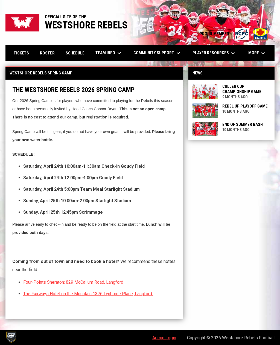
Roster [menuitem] (47, 53)
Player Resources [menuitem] (214, 53)
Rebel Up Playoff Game (245, 106)
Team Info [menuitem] (108, 53)
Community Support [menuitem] (157, 53)
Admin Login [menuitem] (164, 337)
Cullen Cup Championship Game (241, 89)
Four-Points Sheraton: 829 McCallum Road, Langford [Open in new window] (73, 282)
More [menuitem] (257, 53)
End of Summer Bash (242, 124)
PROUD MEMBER (234, 33)
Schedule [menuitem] (75, 53)
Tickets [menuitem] (21, 53)
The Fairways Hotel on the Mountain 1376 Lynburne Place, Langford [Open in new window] (88, 293)
